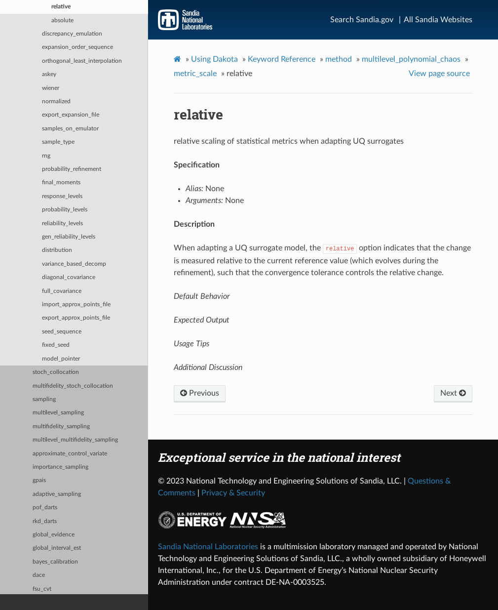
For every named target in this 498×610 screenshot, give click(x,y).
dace (39, 575)
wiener (50, 88)
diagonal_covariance (68, 277)
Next (453, 393)
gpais (39, 480)
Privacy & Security (233, 493)
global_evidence (54, 534)
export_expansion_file (70, 115)
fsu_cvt (42, 589)
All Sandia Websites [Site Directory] (438, 20)
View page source (439, 74)
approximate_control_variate (70, 453)
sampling (44, 399)
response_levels (62, 196)
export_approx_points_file (76, 318)
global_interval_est (57, 548)
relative (61, 6)
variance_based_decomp (74, 264)
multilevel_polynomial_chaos (411, 59)
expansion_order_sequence (77, 47)
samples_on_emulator (70, 128)
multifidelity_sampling (61, 426)
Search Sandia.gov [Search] (361, 20)
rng (46, 156)
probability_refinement (71, 169)
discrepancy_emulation (72, 34)
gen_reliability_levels (68, 237)
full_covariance (61, 291)
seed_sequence (61, 331)
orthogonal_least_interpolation (82, 61)
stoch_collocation (56, 372)
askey (49, 74)
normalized (56, 101)
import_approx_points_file (76, 304)
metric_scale (195, 74)
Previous (199, 393)
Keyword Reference (281, 59)
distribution (57, 250)
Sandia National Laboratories (208, 547)
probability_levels (64, 209)
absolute (62, 20)
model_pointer (61, 359)
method (338, 59)
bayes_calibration (55, 562)
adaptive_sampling (57, 494)
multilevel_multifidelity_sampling (75, 440)
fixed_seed (56, 345)
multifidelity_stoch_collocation (73, 386)
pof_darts (45, 507)
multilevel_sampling (58, 412)
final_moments (61, 182)
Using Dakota (214, 59)
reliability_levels (62, 223)
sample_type (58, 142)
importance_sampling (60, 467)
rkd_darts (45, 521)
